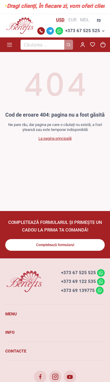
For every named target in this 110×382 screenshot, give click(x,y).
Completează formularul (55, 245)
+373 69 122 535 (78, 281)
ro (99, 20)
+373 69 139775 (78, 290)
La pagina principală (55, 138)
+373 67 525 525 (82, 30)
